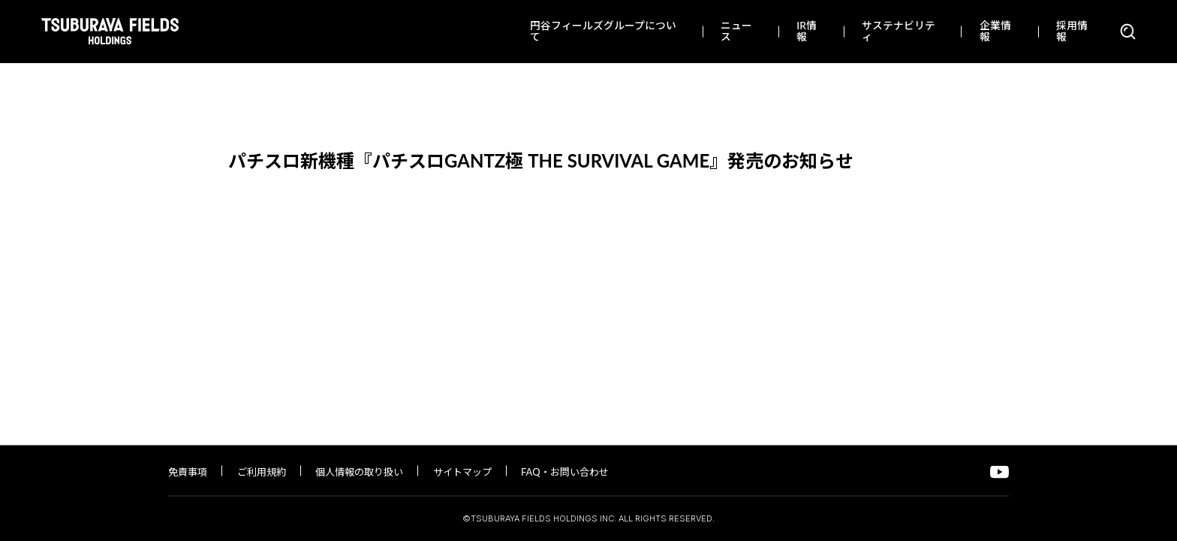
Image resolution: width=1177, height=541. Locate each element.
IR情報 (806, 31)
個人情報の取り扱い (359, 472)
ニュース (736, 31)
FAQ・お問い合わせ (565, 472)
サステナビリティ (898, 31)
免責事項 (187, 472)
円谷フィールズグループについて (603, 31)
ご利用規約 (261, 472)
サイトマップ (462, 472)
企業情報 (995, 31)
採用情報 (1072, 31)
